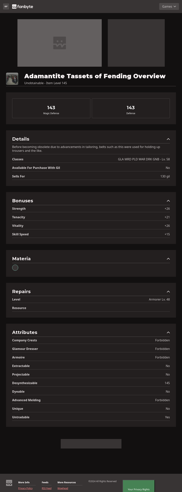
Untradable (20, 417)
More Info (24, 482)
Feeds (45, 482)
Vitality (17, 226)
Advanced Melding (26, 400)
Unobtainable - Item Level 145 (45, 83)
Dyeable (18, 391)
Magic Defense (51, 113)
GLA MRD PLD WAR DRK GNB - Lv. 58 (144, 159)
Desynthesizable (24, 383)
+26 (167, 208)
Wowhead (63, 488)
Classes (17, 159)
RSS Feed (46, 488)
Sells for (18, 176)
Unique (17, 409)
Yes (167, 417)
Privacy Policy (25, 488)
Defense (130, 113)
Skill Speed (20, 234)
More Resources (67, 482)
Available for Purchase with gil (36, 168)
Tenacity (18, 217)
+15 (167, 234)
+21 (167, 217)
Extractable (21, 366)
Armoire (18, 357)
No (168, 168)
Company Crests (24, 340)
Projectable (21, 374)
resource (19, 308)
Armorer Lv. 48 (159, 299)
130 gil (165, 176)
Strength (19, 208)
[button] (91, 139)
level (16, 299)
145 (167, 383)
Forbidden (162, 340)
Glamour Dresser (25, 349)
